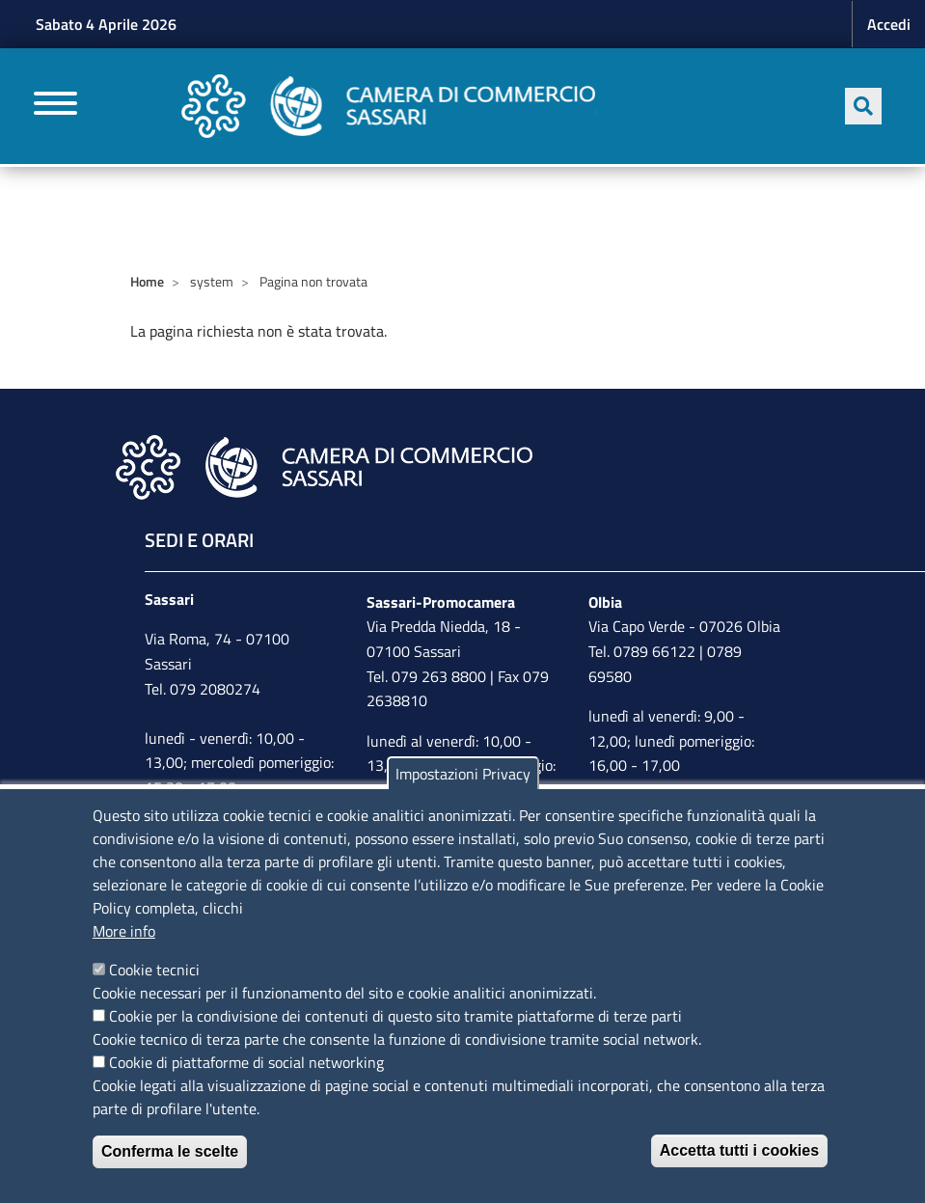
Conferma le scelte (169, 1151)
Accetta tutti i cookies (739, 1150)
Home (147, 281)
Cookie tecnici (154, 969)
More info (124, 931)
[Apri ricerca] (863, 106)
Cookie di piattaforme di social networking (246, 1062)
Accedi (889, 24)
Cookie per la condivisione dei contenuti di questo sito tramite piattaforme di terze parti (395, 1015)
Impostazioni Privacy (463, 773)
